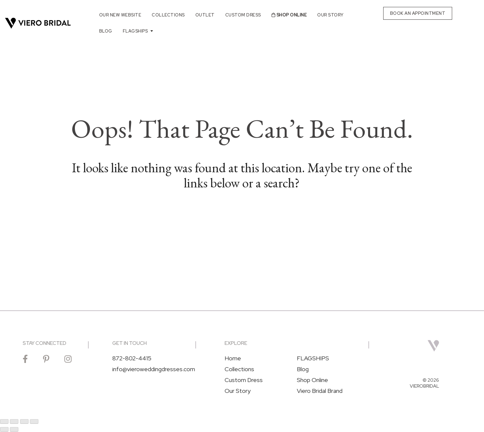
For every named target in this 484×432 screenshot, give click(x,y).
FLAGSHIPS (135, 31)
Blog (105, 31)
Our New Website (120, 15)
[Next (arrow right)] (14, 429)
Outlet (205, 15)
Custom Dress (243, 15)
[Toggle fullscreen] (14, 421)
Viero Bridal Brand (319, 391)
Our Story (330, 15)
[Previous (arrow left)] (4, 429)
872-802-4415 (131, 358)
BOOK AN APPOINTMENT (418, 13)
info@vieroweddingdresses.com (153, 369)
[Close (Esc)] (34, 421)
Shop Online (289, 15)
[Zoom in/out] (4, 421)
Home (233, 358)
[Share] (24, 421)
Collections (168, 15)
